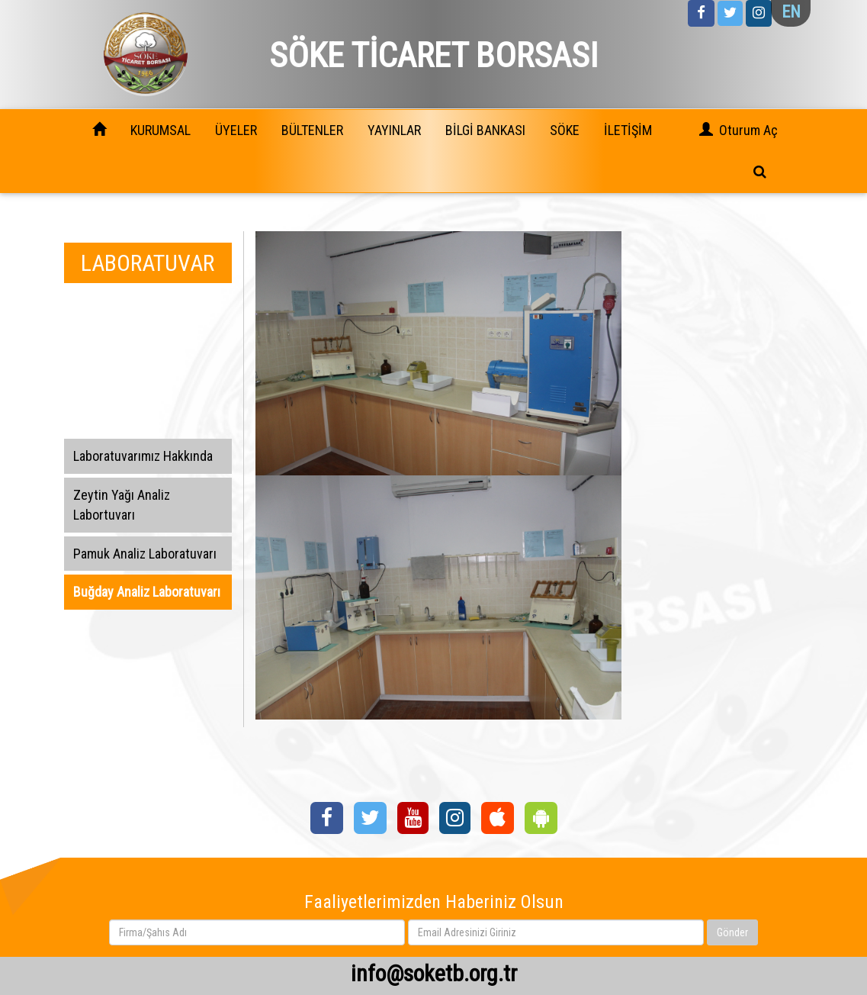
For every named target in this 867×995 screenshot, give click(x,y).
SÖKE (565, 130)
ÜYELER (236, 130)
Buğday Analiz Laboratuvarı (146, 592)
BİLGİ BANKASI (485, 130)
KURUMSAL (160, 130)
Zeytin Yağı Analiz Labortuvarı (121, 505)
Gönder (732, 932)
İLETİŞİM (628, 130)
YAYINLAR (394, 130)
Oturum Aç (748, 130)
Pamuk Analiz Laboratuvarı (145, 554)
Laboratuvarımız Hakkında (143, 456)
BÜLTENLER (312, 130)
